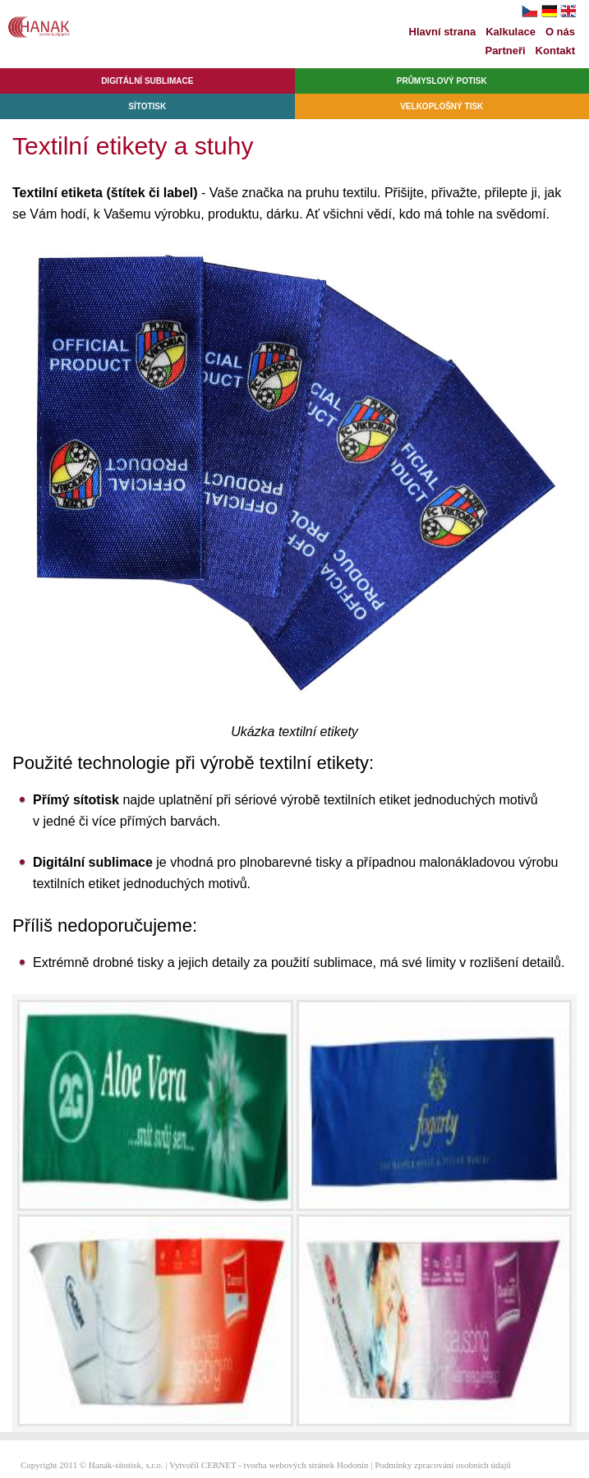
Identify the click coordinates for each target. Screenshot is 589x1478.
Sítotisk (147, 106)
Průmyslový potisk (442, 80)
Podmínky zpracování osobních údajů (443, 1465)
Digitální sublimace (147, 80)
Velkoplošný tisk (441, 106)
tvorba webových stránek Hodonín (306, 1465)
